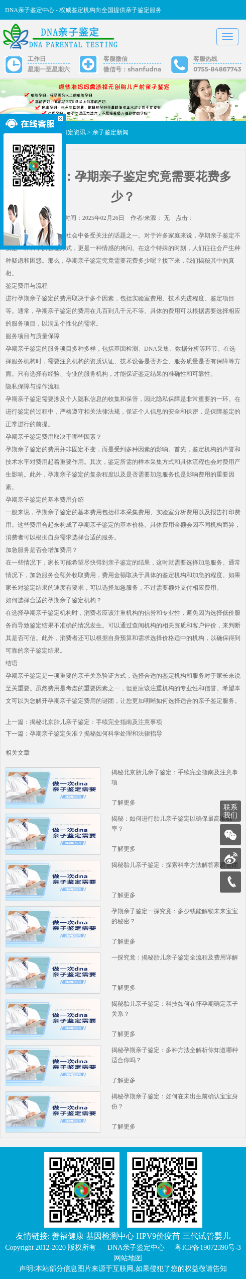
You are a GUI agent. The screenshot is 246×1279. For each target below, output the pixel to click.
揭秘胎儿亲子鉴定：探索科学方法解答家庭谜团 (174, 864)
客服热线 (205, 58)
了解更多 (123, 802)
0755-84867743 (217, 69)
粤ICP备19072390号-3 (207, 1247)
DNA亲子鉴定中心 (136, 1247)
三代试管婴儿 (206, 1236)
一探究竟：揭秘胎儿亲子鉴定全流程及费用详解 (174, 957)
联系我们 (230, 811)
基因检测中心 (110, 1236)
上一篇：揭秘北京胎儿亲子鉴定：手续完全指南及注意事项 (84, 722)
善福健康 (68, 1236)
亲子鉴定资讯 (68, 132)
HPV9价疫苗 (158, 1236)
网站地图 (128, 1258)
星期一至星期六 (49, 69)
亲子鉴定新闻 (110, 132)
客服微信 (115, 58)
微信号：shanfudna (132, 69)
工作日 (37, 58)
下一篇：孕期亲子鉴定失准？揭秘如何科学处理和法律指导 (84, 733)
